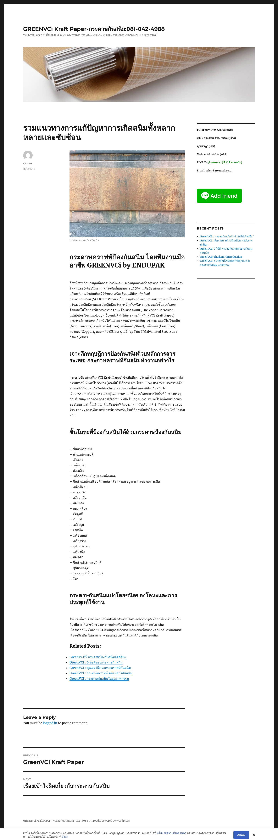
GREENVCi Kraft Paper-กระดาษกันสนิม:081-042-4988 (94, 29)
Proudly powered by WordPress (111, 820)
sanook (27, 163)
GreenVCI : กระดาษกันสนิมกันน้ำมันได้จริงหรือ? (226, 236)
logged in (50, 723)
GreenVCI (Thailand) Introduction (221, 256)
